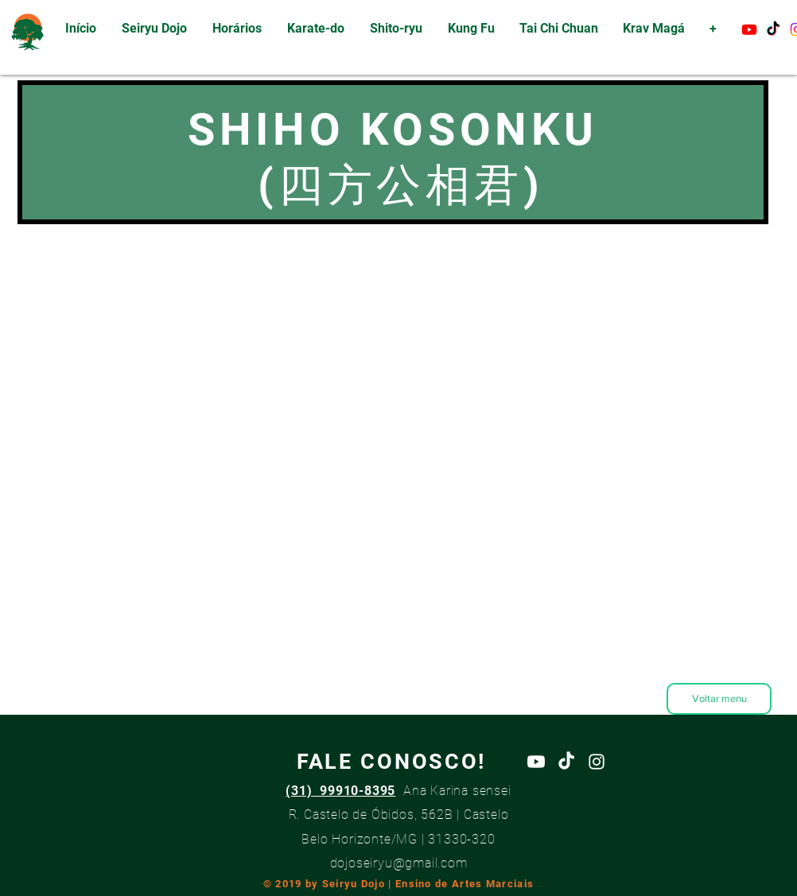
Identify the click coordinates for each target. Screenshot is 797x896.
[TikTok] (773, 29)
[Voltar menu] (719, 699)
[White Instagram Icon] (596, 761)
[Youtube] (749, 29)
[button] (315, 29)
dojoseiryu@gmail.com (399, 863)
